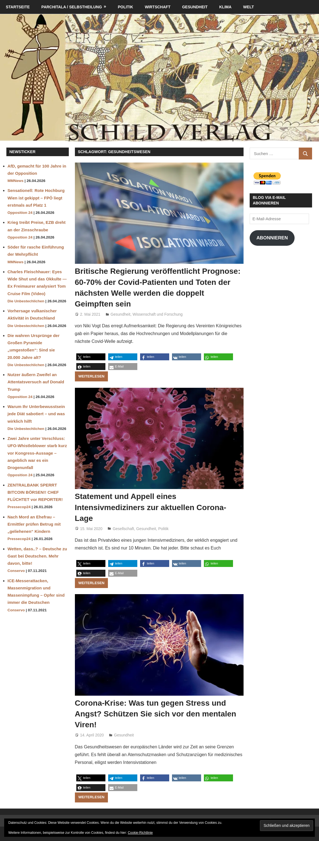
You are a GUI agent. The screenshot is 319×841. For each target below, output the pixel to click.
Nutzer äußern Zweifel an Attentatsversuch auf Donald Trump (35, 382)
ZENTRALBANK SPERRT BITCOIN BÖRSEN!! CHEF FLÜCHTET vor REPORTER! (35, 492)
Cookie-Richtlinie (140, 833)
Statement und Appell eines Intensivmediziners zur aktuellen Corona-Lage (150, 507)
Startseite (18, 7)
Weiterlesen (92, 376)
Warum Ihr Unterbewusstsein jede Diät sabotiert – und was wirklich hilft (36, 414)
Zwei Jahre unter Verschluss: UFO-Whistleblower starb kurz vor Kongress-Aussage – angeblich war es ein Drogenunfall (37, 453)
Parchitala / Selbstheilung (71, 7)
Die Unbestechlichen (25, 301)
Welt (248, 7)
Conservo (16, 571)
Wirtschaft (158, 7)
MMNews (15, 181)
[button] (90, 356)
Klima (225, 7)
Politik (125, 7)
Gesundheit (194, 7)
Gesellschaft (123, 528)
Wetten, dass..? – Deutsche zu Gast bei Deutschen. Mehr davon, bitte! (37, 556)
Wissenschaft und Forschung (158, 314)
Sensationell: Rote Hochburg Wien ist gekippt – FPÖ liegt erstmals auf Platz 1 (36, 197)
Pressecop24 (19, 507)
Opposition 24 (19, 213)
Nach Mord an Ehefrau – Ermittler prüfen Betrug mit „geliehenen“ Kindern (34, 524)
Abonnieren (272, 237)
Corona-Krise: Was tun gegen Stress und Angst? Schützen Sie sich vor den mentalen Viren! (155, 714)
